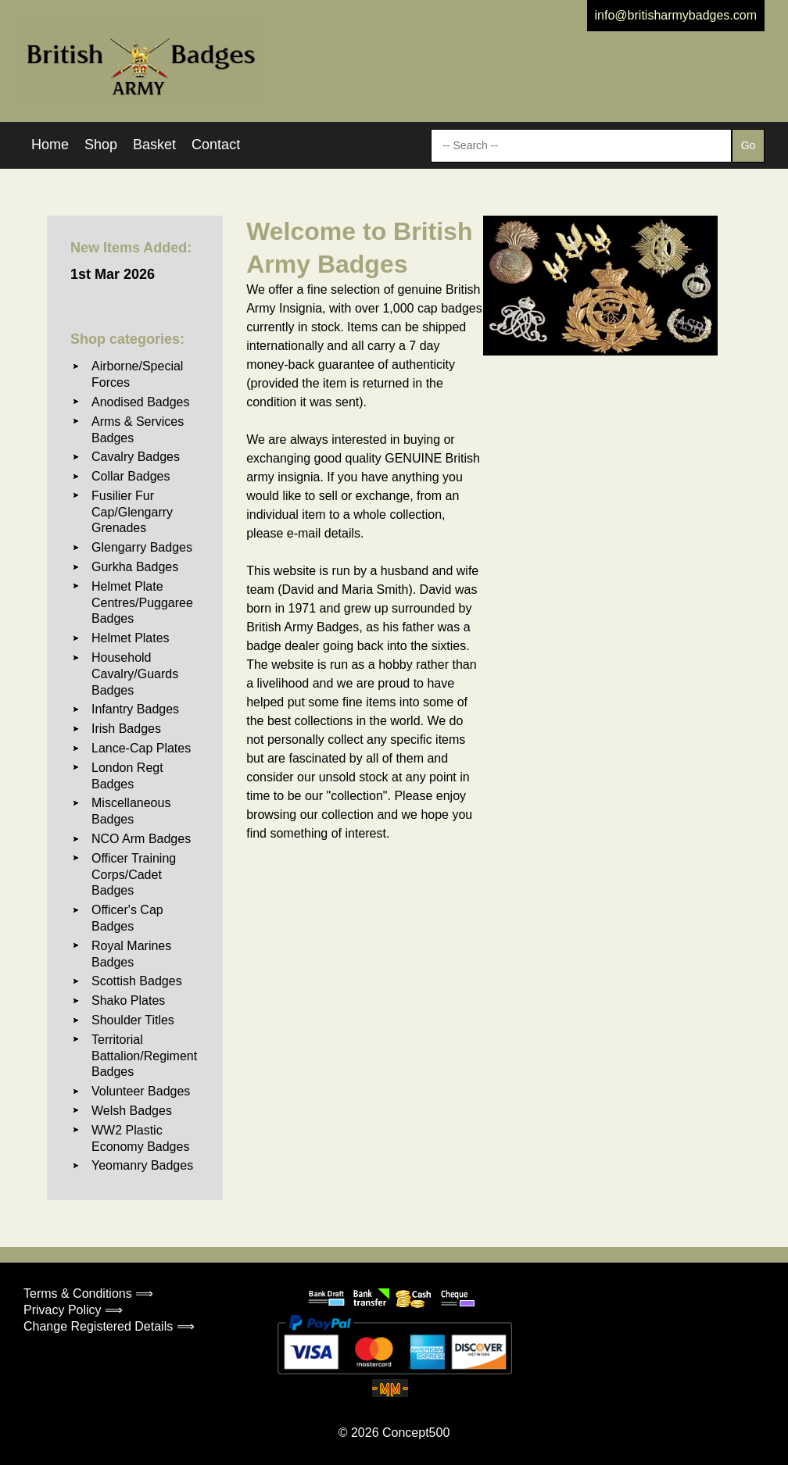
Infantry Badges (135, 709)
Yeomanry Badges (142, 1165)
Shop (100, 144)
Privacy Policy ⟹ (73, 1310)
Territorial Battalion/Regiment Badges (144, 1056)
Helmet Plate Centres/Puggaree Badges (142, 603)
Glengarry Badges (141, 547)
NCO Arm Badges (141, 838)
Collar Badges (130, 476)
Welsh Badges (131, 1110)
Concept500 (416, 1432)
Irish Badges (126, 728)
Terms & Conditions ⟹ (88, 1293)
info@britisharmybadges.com (676, 15)
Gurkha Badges (134, 566)
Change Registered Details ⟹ (109, 1326)
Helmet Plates (130, 638)
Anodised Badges (140, 402)
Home (50, 144)
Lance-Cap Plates (141, 748)
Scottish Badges (136, 981)
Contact (216, 144)
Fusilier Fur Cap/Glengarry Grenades (132, 512)
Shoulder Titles (132, 1020)
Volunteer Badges (140, 1091)
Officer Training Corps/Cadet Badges (133, 875)
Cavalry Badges (135, 456)
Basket (154, 144)
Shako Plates (128, 1000)
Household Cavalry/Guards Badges (134, 674)
